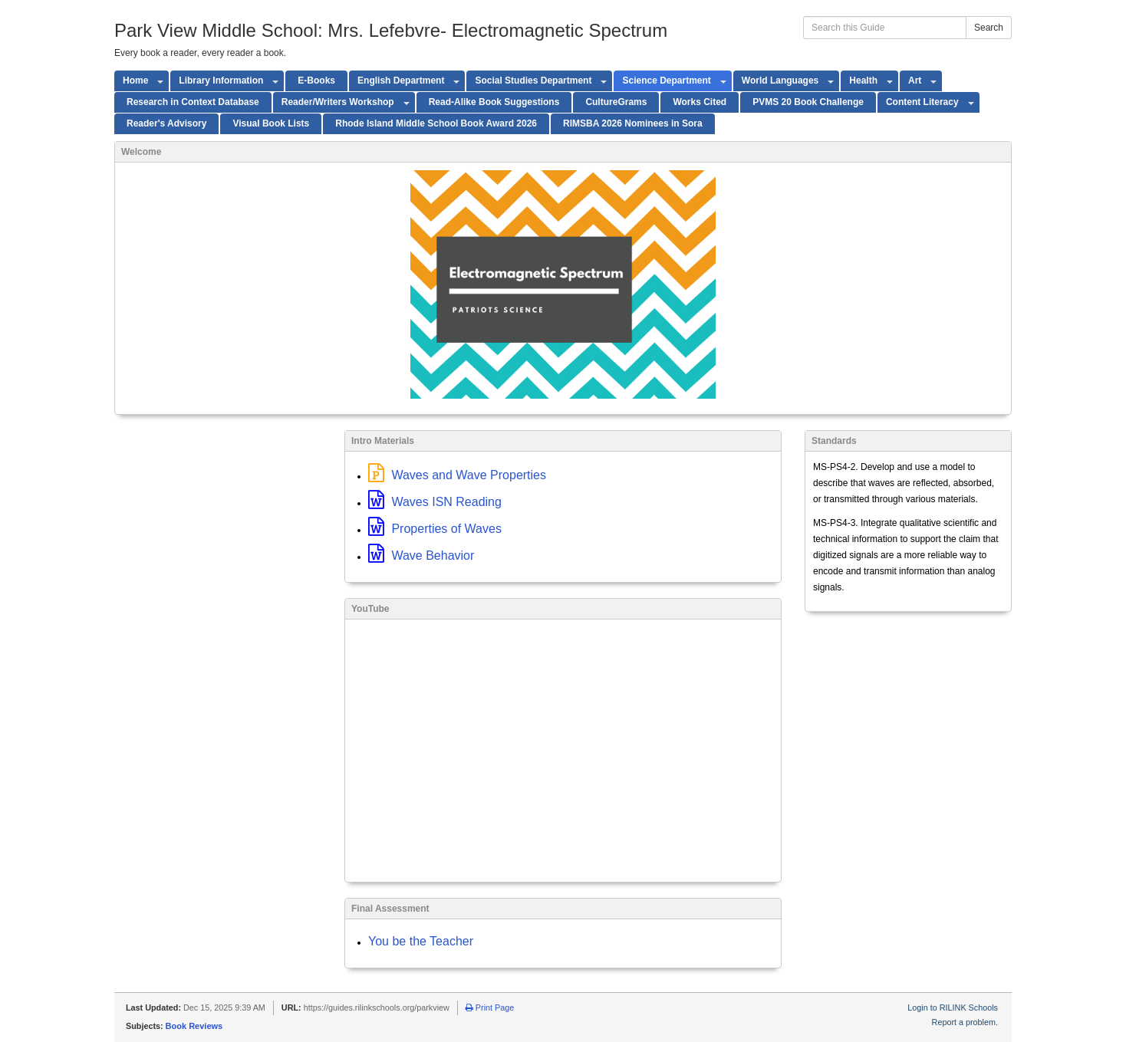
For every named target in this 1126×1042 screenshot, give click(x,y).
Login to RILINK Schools (952, 1007)
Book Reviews (194, 1025)
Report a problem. (965, 1022)
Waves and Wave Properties (457, 475)
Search (988, 27)
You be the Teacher (420, 941)
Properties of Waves (435, 528)
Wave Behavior (421, 555)
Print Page (490, 1007)
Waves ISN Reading (435, 501)
